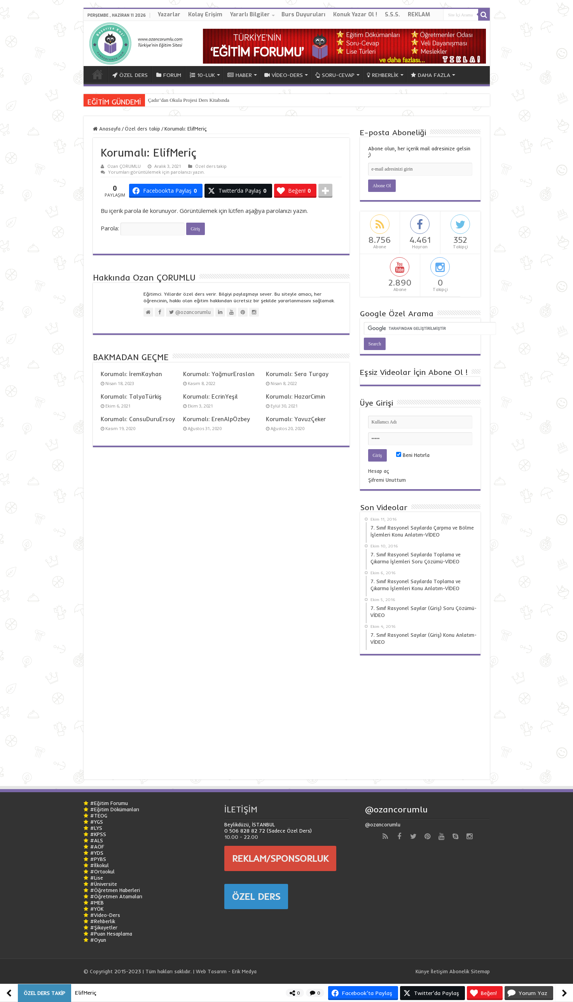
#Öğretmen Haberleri (115, 890)
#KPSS (98, 834)
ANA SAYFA (97, 74)
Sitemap (480, 971)
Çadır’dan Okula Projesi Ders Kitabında (188, 100)
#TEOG (98, 815)
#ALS (96, 840)
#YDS (96, 853)
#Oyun (98, 940)
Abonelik (459, 971)
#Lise (96, 878)
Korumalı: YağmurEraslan (219, 374)
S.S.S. (392, 14)
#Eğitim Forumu (109, 803)
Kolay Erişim (205, 14)
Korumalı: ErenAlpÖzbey (216, 419)
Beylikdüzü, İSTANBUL (249, 824)
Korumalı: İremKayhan (131, 374)
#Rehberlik (102, 921)
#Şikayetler (103, 927)
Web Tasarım (211, 971)
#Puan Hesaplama (111, 934)
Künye (422, 971)
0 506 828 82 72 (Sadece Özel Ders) (268, 831)
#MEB (97, 902)
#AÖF (97, 846)
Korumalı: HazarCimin (295, 396)
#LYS (96, 828)
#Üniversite (103, 884)
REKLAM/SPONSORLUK (280, 858)
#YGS (96, 822)
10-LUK (202, 74)
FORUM (168, 74)
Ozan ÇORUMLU (124, 166)
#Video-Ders (105, 915)
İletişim (439, 971)
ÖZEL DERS (130, 74)
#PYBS (98, 859)
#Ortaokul (102, 871)
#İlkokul (99, 865)
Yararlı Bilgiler (250, 14)
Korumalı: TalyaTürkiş (131, 396)
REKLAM (419, 14)
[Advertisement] (420, 713)
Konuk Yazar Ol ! (355, 14)
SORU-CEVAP (335, 74)
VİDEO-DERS (283, 74)
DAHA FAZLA (430, 74)
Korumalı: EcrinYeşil (210, 396)
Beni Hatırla (413, 455)
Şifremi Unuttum (387, 480)
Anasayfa (107, 128)
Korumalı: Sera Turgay (297, 374)
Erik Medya (244, 971)
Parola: (143, 228)
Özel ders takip (142, 128)
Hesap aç (378, 471)
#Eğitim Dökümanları (114, 809)
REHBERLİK (382, 74)
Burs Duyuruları (303, 14)
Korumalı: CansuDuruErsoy (138, 419)
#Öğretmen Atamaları (116, 896)
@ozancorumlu (396, 809)
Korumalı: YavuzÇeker (296, 419)
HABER (239, 74)
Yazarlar (169, 14)
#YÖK (96, 909)
